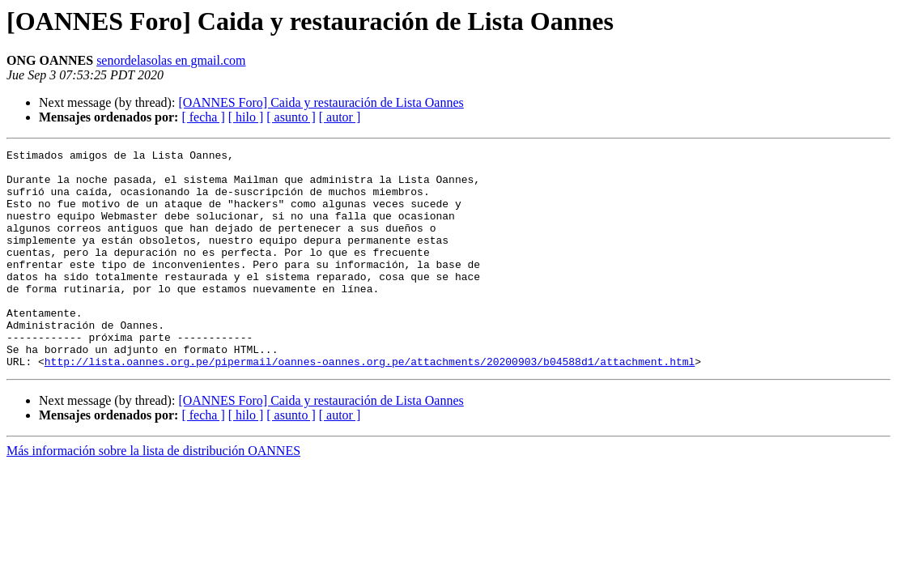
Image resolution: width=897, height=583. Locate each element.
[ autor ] (340, 117)
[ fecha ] (202, 117)
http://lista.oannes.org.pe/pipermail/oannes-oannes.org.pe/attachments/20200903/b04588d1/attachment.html (370, 405)
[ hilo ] (246, 117)
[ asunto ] (290, 117)
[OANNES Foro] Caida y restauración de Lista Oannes (320, 102)
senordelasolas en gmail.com (170, 60)
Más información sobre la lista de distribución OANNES (153, 494)
